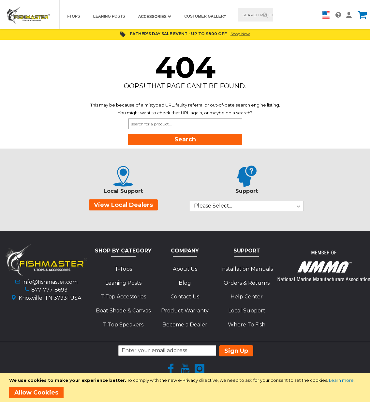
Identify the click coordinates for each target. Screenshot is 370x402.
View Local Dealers (123, 204)
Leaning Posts (123, 283)
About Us (185, 269)
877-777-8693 (49, 290)
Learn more (341, 380)
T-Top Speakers (123, 325)
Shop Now (240, 33)
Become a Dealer (184, 325)
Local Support (246, 311)
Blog (185, 283)
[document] (186, 387)
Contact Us (184, 297)
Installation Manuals (246, 269)
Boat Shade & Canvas (123, 311)
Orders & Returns (247, 283)
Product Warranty (185, 311)
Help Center (246, 297)
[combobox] (255, 15)
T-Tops (123, 269)
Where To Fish (246, 325)
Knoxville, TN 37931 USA (50, 298)
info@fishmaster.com (50, 282)
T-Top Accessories (123, 297)
